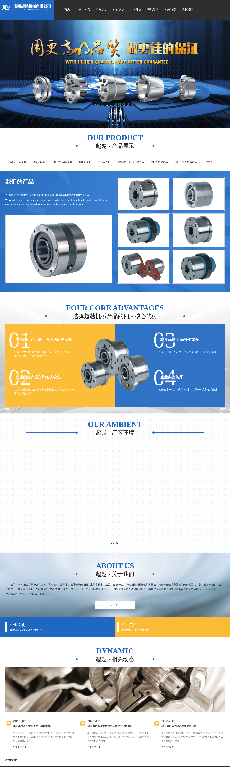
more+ (115, 542)
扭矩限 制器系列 (63, 162)
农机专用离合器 (159, 162)
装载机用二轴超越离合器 (130, 162)
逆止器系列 (104, 162)
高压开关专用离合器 (185, 162)
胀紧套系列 (85, 162)
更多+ (209, 162)
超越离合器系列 (17, 162)
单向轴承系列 (40, 162)
